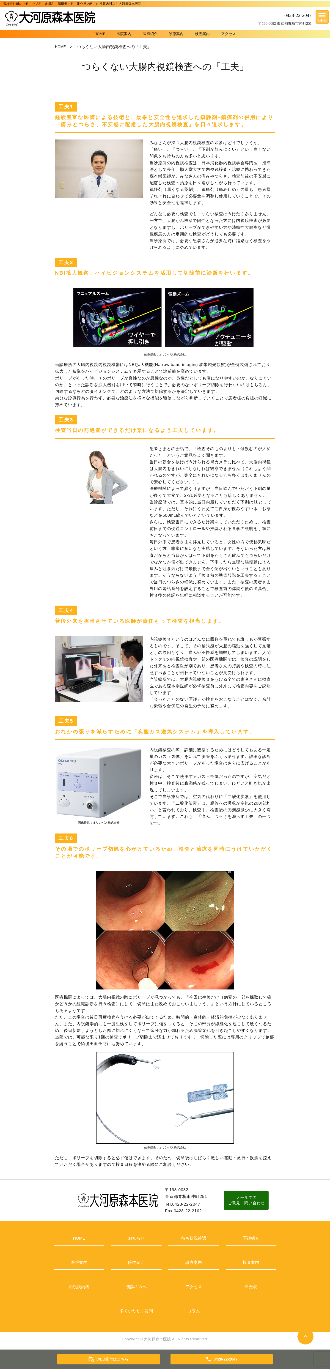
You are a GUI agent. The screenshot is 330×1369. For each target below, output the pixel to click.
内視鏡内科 (79, 1286)
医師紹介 (150, 34)
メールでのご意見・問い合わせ (247, 1200)
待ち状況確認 (193, 1238)
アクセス (228, 34)
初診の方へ (136, 1286)
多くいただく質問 (136, 1311)
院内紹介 (136, 1262)
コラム (193, 1311)
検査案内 (202, 34)
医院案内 (124, 34)
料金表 (251, 1286)
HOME (99, 34)
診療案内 (176, 34)
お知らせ (136, 1238)
